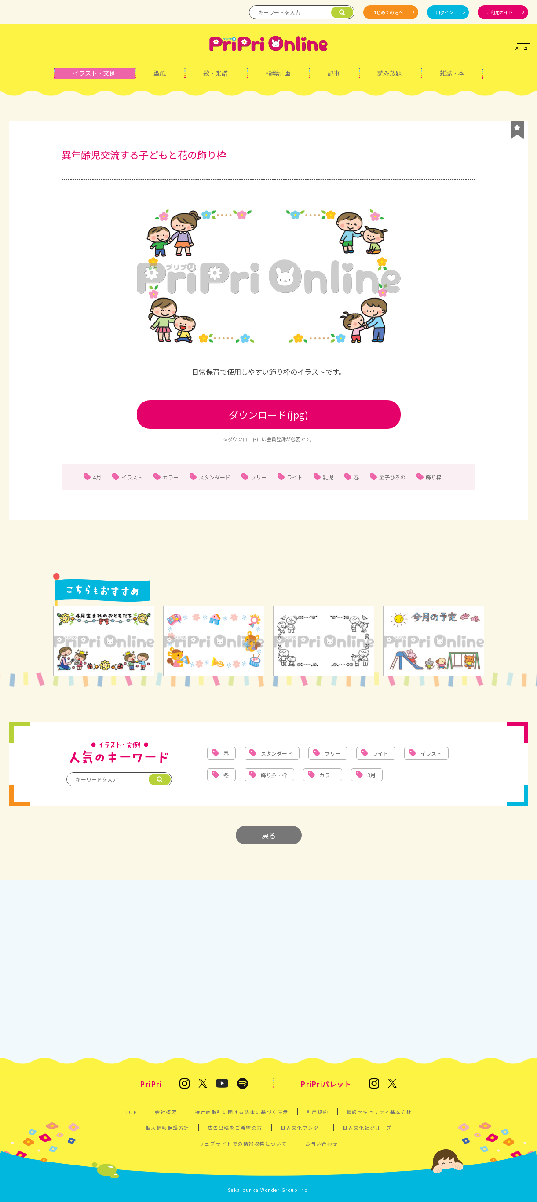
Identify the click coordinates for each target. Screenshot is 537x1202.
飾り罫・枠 (274, 774)
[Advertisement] (268, 967)
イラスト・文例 (94, 73)
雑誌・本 (452, 73)
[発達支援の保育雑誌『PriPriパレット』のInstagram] (374, 1084)
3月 (371, 774)
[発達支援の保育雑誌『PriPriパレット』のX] (392, 1084)
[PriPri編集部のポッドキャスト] (242, 1084)
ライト (295, 477)
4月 (97, 477)
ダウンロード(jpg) (268, 414)
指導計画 (278, 73)
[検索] (342, 12)
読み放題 (389, 73)
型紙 (159, 73)
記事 (334, 73)
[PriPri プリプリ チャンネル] (222, 1084)
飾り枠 (434, 477)
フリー (259, 477)
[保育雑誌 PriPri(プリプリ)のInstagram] (184, 1084)
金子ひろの (392, 477)
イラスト (131, 477)
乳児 (328, 477)
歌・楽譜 (215, 73)
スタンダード (214, 477)
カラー (171, 477)
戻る (269, 835)
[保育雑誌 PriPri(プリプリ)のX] (202, 1084)
